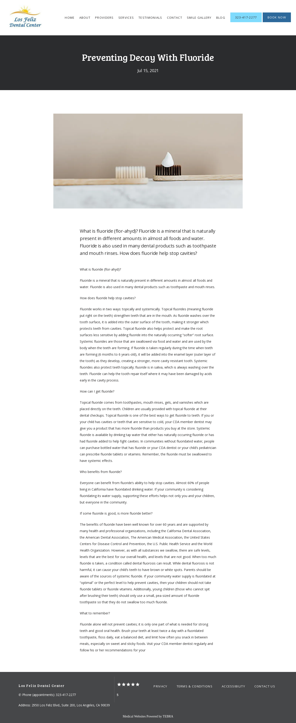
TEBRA (168, 716)
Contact (174, 17)
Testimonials (150, 17)
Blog (220, 17)
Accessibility (233, 686)
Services (126, 17)
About (85, 17)
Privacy (160, 686)
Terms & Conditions (195, 686)
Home (69, 17)
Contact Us (264, 686)
